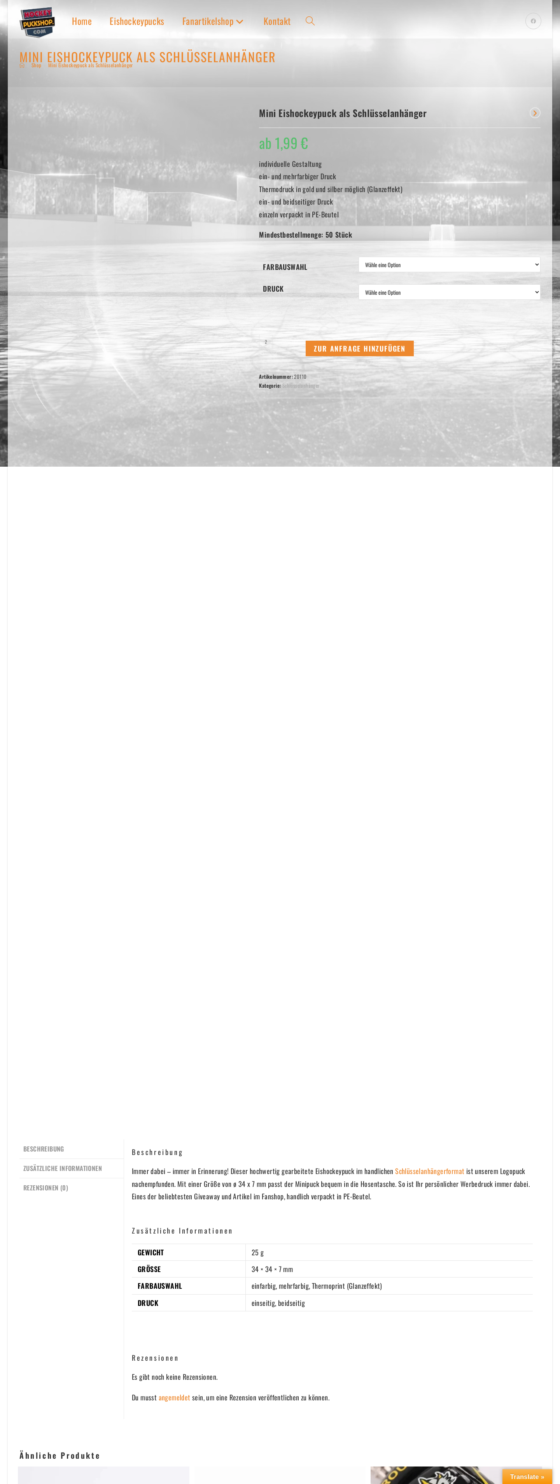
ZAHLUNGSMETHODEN (304, 1430)
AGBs (197, 1430)
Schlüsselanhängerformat (429, 761)
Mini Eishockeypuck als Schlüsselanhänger (90, 65)
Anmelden (37, 1378)
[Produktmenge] (266, 342)
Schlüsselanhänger (301, 385)
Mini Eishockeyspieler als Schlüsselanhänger (280, 1204)
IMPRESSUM (206, 1456)
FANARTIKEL (35, 1456)
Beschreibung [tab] (43, 737)
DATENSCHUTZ (209, 1443)
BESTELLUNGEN (295, 1418)
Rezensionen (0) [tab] (45, 775)
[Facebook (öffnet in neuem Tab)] (533, 21)
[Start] (21, 65)
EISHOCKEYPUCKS (43, 1443)
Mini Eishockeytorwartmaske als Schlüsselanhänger (103, 1208)
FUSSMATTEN (122, 1430)
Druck (273, 289)
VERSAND (287, 1443)
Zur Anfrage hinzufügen (360, 348)
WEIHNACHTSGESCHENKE (138, 1443)
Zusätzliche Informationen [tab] (62, 756)
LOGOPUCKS (36, 1430)
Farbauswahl (285, 267)
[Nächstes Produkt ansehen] (535, 112)
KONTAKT (202, 1418)
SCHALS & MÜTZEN (130, 1418)
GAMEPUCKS (36, 1418)
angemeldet (175, 987)
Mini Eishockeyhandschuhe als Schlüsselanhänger (456, 1208)
